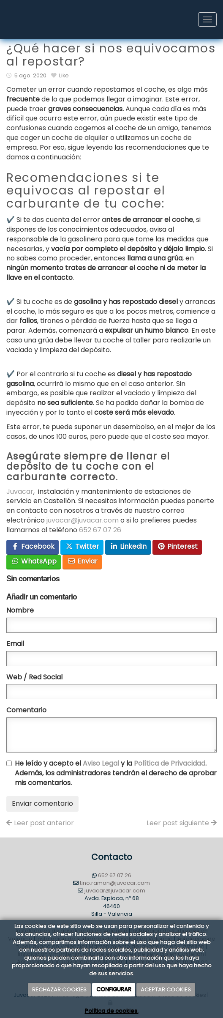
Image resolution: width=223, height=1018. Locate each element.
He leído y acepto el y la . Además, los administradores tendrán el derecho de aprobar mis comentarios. (116, 773)
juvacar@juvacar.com (82, 520)
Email (15, 644)
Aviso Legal (101, 763)
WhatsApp (34, 561)
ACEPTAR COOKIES (166, 989)
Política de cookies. (112, 1011)
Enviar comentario (42, 803)
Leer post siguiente (182, 823)
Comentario (26, 710)
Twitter (82, 546)
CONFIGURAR (113, 989)
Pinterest (177, 546)
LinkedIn (128, 546)
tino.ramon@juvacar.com (115, 883)
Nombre (20, 610)
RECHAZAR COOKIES (59, 989)
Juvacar (19, 491)
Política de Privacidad (169, 763)
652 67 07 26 (100, 530)
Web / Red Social (34, 677)
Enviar (82, 561)
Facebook (32, 546)
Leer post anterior (40, 823)
